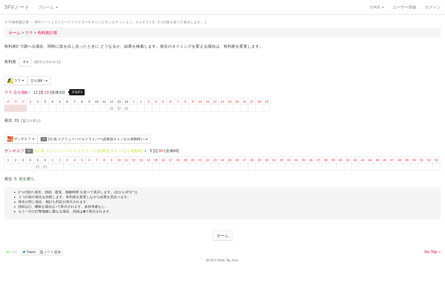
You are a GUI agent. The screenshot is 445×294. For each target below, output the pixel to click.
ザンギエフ (20, 139)
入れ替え (30, 121)
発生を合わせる (47, 62)
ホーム (223, 235)
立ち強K (39, 81)
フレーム (48, 7)
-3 (25, 62)
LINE (12, 252)
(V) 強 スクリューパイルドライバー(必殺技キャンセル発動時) (94, 139)
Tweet (28, 252)
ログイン (433, 7)
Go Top (432, 251)
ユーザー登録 (404, 7)
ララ (15, 80)
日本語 (377, 7)
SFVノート (17, 7)
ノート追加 (50, 252)
